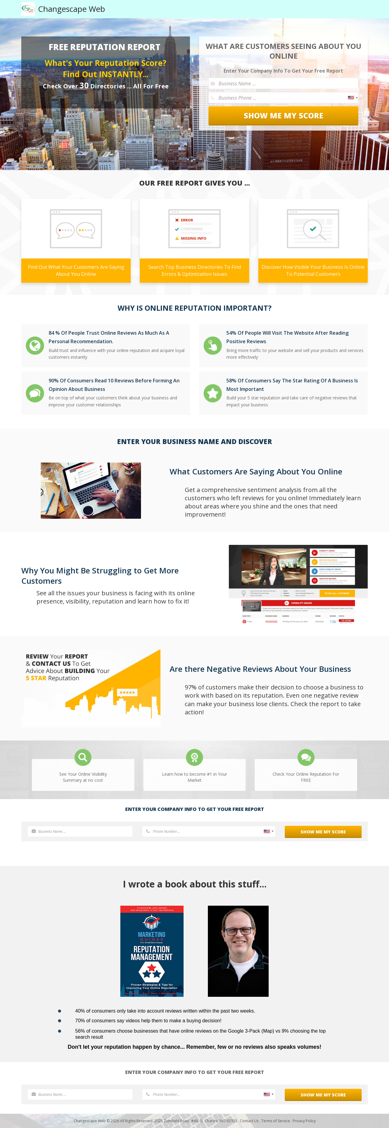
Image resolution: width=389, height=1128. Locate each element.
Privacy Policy (304, 1120)
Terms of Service (275, 1120)
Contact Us (249, 1120)
